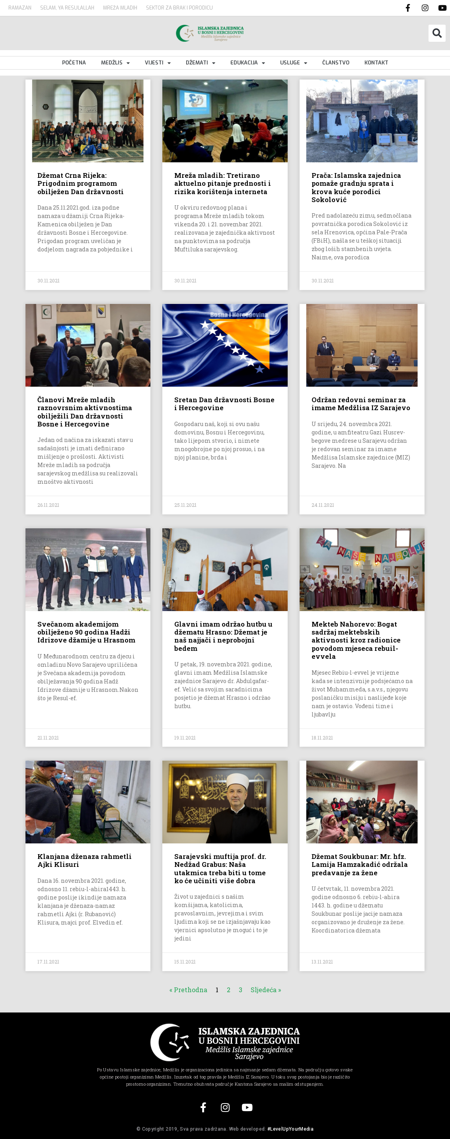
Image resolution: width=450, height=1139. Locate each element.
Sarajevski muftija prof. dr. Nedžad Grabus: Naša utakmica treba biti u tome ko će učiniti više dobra (220, 868)
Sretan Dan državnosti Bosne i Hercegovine (224, 403)
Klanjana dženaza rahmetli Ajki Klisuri (84, 860)
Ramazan (19, 8)
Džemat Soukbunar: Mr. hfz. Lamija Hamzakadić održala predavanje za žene (360, 864)
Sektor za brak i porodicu (179, 8)
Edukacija (247, 62)
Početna (74, 62)
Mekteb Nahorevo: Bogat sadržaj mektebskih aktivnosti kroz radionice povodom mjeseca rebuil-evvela (356, 640)
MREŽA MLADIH (120, 8)
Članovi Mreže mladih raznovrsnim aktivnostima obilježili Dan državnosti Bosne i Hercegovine (84, 411)
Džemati (200, 62)
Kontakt (376, 62)
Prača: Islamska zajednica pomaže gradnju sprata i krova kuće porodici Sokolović (356, 187)
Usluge (293, 62)
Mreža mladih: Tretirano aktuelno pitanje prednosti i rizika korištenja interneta (222, 183)
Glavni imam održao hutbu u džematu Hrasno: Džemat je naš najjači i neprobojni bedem (223, 636)
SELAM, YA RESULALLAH (67, 8)
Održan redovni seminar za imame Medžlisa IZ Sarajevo (361, 403)
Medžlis (115, 62)
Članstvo (335, 62)
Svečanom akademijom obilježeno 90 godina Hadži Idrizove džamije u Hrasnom (86, 632)
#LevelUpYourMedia (290, 1129)
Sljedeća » (266, 989)
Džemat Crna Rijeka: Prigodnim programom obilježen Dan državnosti (80, 183)
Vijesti (158, 62)
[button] (437, 33)
